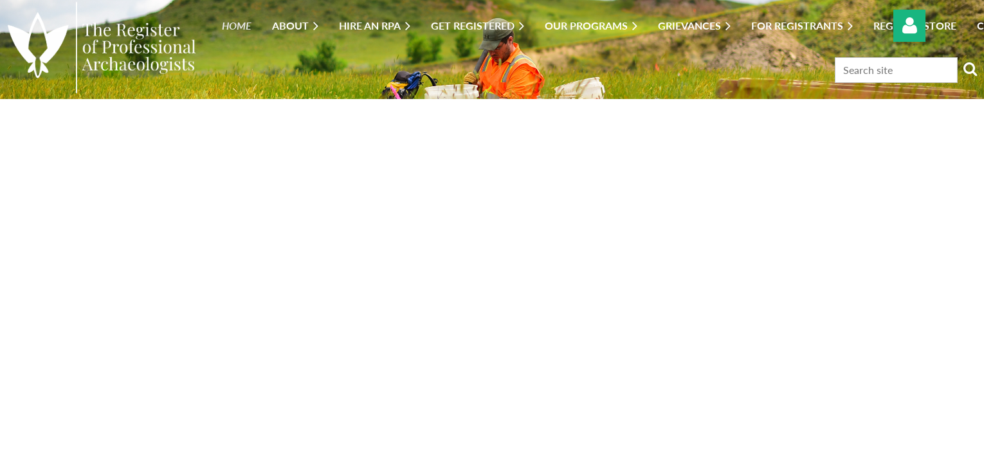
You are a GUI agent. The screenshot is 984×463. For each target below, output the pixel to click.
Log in (909, 26)
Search (969, 68)
